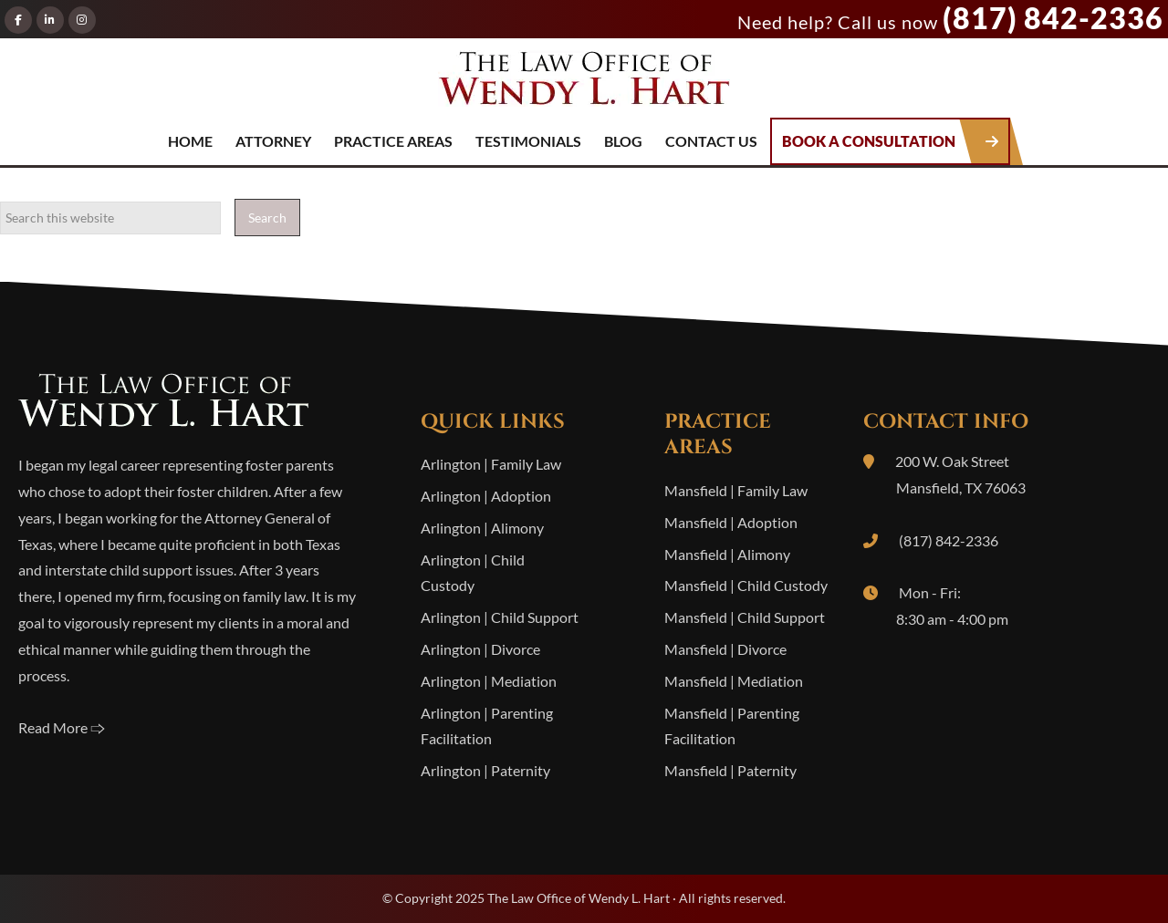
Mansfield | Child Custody (746, 585)
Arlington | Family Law (491, 463)
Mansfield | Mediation (733, 681)
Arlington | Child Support (500, 617)
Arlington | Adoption (486, 495)
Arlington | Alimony (482, 527)
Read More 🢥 (61, 727)
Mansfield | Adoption (731, 522)
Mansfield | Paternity (730, 770)
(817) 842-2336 (1053, 18)
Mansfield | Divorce (725, 649)
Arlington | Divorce (480, 649)
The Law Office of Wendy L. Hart (584, 84)
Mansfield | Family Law (736, 490)
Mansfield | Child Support (744, 617)
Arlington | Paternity (485, 770)
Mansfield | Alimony (727, 554)
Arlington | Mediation (489, 681)
